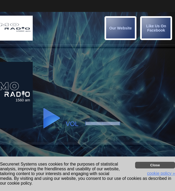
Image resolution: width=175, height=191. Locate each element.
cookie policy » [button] (161, 173)
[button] (157, 29)
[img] (156, 28)
